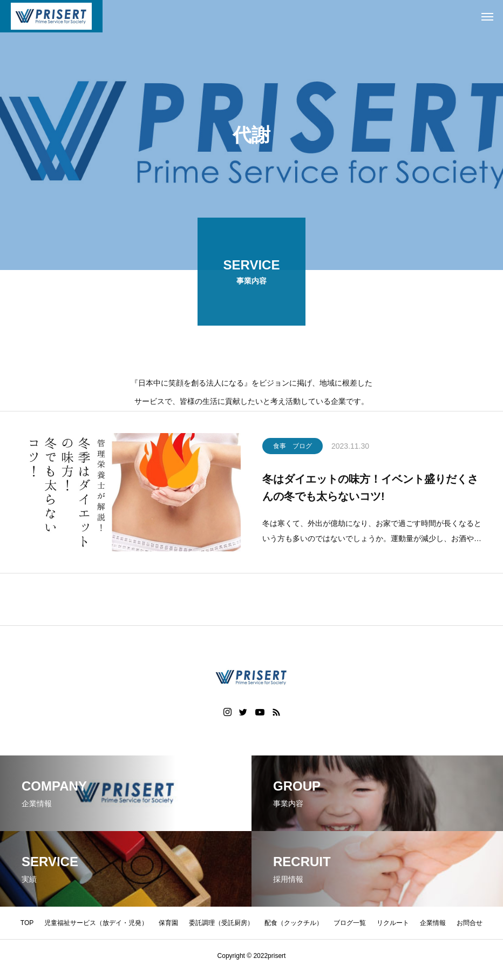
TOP (27, 923)
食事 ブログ (292, 447)
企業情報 (433, 923)
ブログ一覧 (350, 923)
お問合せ (469, 923)
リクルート (393, 923)
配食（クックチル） (293, 923)
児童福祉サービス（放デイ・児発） (96, 923)
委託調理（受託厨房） (221, 923)
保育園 (168, 923)
